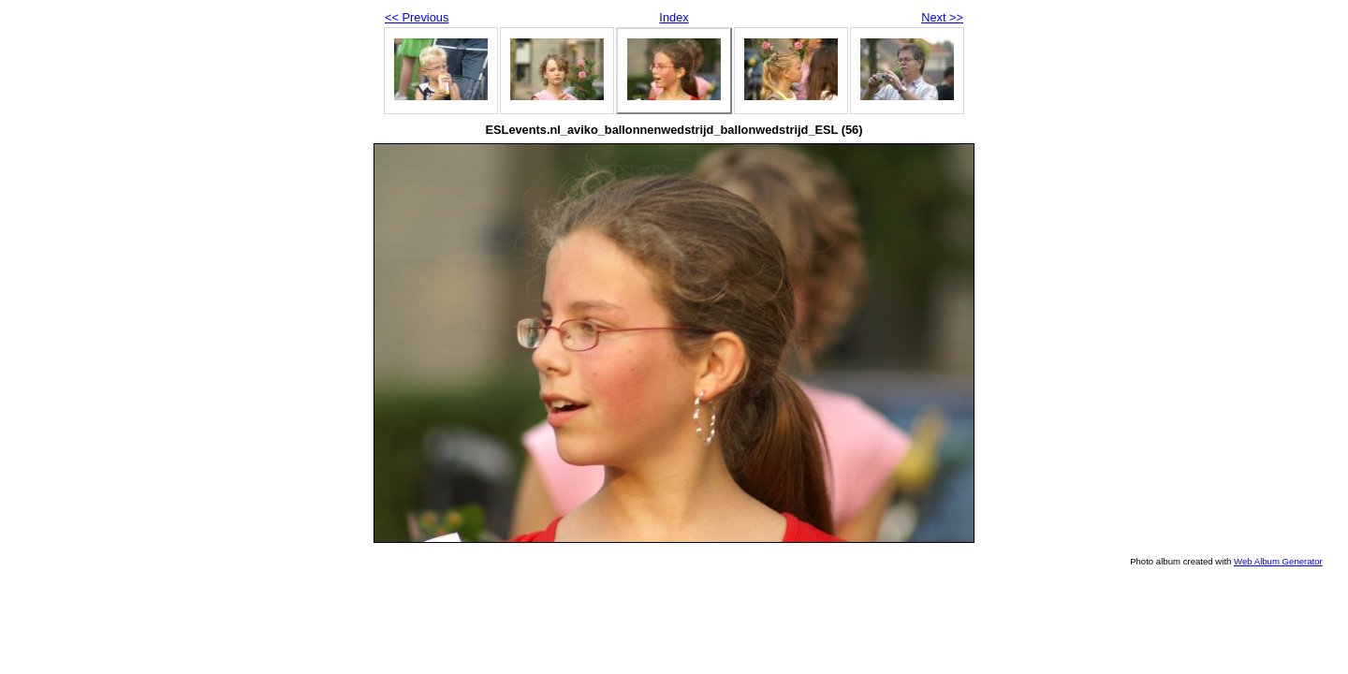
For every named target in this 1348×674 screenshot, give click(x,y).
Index (673, 17)
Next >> (942, 17)
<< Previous (416, 17)
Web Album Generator (1278, 561)
